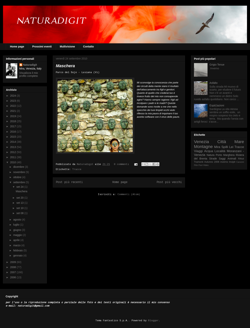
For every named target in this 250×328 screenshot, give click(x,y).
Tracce (76, 169)
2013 (13, 147)
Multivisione (67, 46)
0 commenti (121, 164)
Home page (17, 46)
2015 (13, 136)
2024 (13, 95)
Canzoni (240, 162)
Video (205, 165)
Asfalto (214, 82)
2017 (13, 126)
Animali (231, 158)
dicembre (19, 166)
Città (221, 141)
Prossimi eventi (42, 46)
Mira (217, 147)
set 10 (20, 208)
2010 (13, 162)
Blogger (153, 320)
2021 (13, 110)
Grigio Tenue (217, 64)
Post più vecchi (169, 182)
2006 (13, 277)
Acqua (208, 151)
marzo (17, 245)
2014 (13, 141)
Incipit (232, 162)
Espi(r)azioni (217, 105)
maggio (18, 234)
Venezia (201, 141)
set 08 (20, 213)
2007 (13, 272)
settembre (19, 182)
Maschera (65, 65)
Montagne (203, 146)
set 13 (20, 202)
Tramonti (198, 162)
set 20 (20, 197)
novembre (19, 172)
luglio (16, 224)
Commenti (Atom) (128, 194)
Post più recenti (69, 182)
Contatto (88, 46)
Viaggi (198, 151)
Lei (231, 147)
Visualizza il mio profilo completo (28, 74)
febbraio (18, 250)
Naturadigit (86, 164)
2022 (13, 105)
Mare (239, 141)
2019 (13, 116)
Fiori (200, 165)
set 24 (20, 186)
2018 (13, 121)
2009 (13, 262)
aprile (16, 240)
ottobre (17, 177)
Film (196, 165)
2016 (13, 131)
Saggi (222, 158)
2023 (13, 100)
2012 (13, 152)
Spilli (224, 147)
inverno (224, 162)
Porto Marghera (225, 154)
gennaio (18, 255)
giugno (17, 229)
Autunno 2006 (211, 162)
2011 (13, 157)
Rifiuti (241, 158)
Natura (210, 154)
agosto (17, 219)
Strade (213, 158)
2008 (13, 267)
